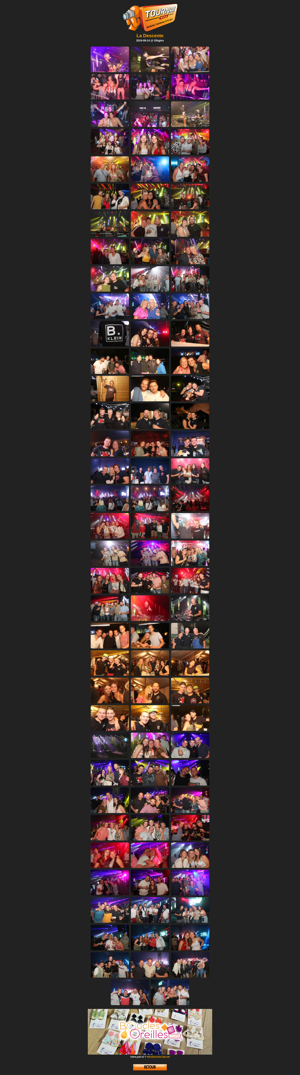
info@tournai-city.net (158, 1057)
